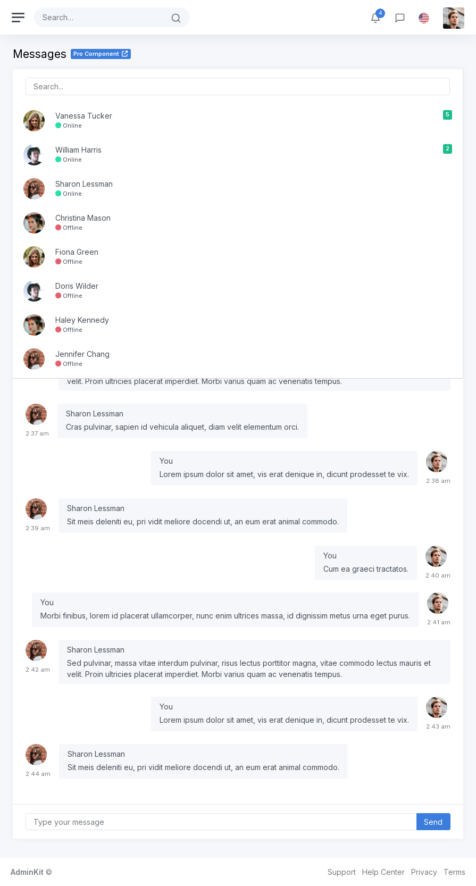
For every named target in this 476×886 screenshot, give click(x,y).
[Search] (98, 17)
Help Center (383, 871)
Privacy (424, 871)
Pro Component (100, 53)
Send (433, 821)
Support (342, 871)
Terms (454, 871)
